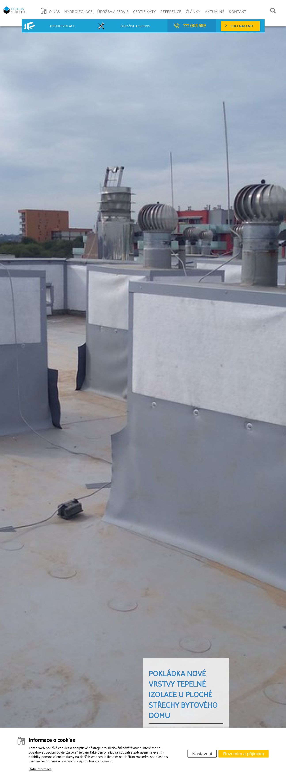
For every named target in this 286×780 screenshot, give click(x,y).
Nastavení (202, 753)
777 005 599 (194, 25)
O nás (54, 11)
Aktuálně (214, 11)
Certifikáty (144, 11)
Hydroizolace (78, 11)
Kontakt (237, 11)
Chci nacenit (242, 26)
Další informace (40, 769)
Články (193, 11)
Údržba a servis (113, 11)
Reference (170, 11)
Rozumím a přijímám (243, 753)
